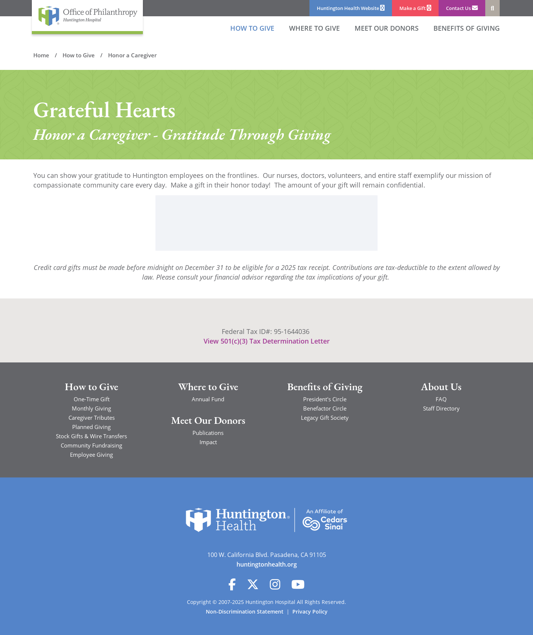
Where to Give (314, 28)
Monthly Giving (91, 408)
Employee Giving (91, 454)
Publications (208, 432)
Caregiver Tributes (91, 417)
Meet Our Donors (208, 421)
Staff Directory (441, 408)
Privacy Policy (310, 611)
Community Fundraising (91, 445)
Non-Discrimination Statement (245, 611)
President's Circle (324, 399)
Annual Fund (208, 399)
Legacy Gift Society (325, 417)
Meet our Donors (387, 28)
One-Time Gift (92, 399)
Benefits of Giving (466, 28)
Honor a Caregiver (132, 55)
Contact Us (462, 8)
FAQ (441, 399)
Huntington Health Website (351, 8)
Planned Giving (91, 426)
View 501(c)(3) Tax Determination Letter (267, 341)
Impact (208, 442)
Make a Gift (415, 8)
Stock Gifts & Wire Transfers (91, 436)
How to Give (252, 28)
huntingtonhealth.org (267, 564)
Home (41, 55)
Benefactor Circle (324, 408)
